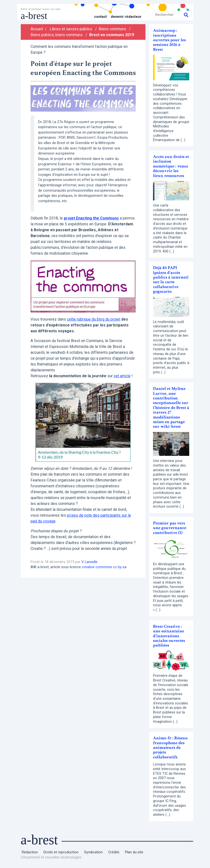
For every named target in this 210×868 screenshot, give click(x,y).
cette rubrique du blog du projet (93, 319)
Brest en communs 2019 (111, 34)
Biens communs (112, 29)
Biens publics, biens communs (57, 34)
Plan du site (134, 852)
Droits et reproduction (61, 852)
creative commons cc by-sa (104, 567)
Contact (100, 17)
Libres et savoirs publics (71, 29)
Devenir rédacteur (126, 17)
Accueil (37, 29)
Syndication (93, 852)
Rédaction (30, 852)
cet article (122, 376)
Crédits (113, 852)
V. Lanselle (89, 562)
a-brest (34, 15)
